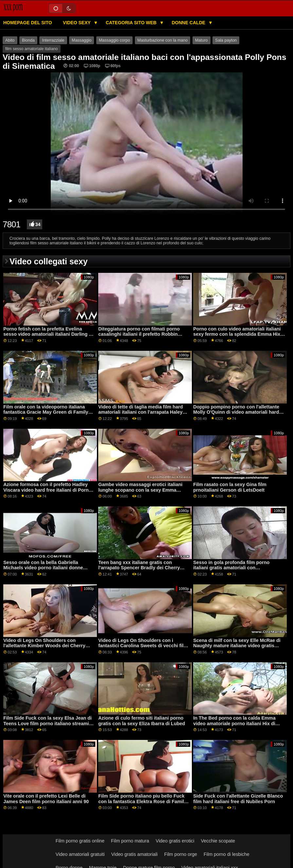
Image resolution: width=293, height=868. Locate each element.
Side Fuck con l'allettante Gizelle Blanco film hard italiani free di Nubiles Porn (238, 798)
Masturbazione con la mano (162, 40)
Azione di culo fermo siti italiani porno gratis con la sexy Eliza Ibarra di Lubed (141, 720)
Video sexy (77, 22)
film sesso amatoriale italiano (31, 49)
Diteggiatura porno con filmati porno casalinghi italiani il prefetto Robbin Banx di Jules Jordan (139, 334)
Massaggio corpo (114, 40)
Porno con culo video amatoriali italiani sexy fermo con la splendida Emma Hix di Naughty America (237, 334)
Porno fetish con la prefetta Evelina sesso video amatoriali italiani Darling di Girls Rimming (48, 334)
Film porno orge (180, 854)
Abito (10, 40)
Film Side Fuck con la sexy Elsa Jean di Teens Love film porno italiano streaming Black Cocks (49, 723)
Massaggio (81, 40)
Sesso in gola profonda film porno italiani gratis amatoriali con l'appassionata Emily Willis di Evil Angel (237, 568)
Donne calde (189, 22)
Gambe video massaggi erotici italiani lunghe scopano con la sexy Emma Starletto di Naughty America (140, 490)
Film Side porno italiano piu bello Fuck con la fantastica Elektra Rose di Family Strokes (142, 801)
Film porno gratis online (80, 840)
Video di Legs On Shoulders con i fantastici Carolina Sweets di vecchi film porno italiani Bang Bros (143, 646)
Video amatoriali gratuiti (80, 854)
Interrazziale (53, 40)
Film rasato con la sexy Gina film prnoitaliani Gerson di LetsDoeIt (229, 487)
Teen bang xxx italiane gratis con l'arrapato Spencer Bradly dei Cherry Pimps (139, 568)
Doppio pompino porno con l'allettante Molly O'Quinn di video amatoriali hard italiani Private (236, 412)
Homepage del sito (27, 22)
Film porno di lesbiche (226, 854)
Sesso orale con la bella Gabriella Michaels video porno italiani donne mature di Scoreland (43, 568)
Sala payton (226, 40)
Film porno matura (130, 840)
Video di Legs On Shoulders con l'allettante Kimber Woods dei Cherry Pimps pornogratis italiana (44, 646)
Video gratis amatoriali (134, 854)
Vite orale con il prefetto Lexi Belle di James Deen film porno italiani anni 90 (46, 798)
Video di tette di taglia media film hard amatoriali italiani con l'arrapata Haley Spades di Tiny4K (140, 412)
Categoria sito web (132, 22)
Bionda (28, 40)
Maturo (201, 40)
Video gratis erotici (175, 840)
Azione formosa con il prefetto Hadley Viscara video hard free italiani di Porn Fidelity (46, 490)
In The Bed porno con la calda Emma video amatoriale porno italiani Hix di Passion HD (234, 723)
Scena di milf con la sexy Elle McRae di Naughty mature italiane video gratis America (237, 646)
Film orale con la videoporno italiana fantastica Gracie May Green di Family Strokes (45, 412)
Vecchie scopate (218, 840)
